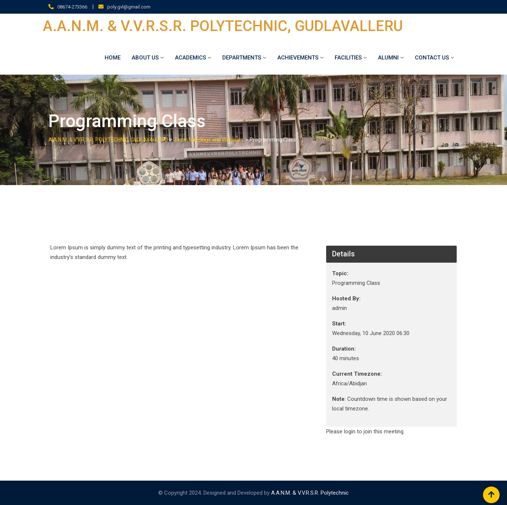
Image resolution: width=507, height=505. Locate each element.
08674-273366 (72, 7)
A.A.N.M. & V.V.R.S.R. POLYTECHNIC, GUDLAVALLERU (223, 26)
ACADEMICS (190, 57)
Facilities (348, 57)
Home (113, 57)
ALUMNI (388, 57)
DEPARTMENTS (241, 57)
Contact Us (432, 57)
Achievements (297, 57)
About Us (145, 57)
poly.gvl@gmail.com (129, 7)
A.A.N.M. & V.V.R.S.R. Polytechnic (310, 492)
